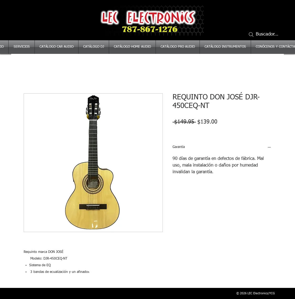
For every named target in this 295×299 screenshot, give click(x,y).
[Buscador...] (266, 34)
